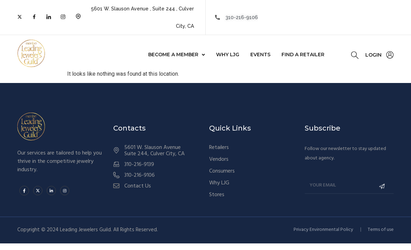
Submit (379, 186)
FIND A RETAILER (303, 54)
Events (260, 54)
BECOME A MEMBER (176, 54)
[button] (177, 54)
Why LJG (227, 54)
